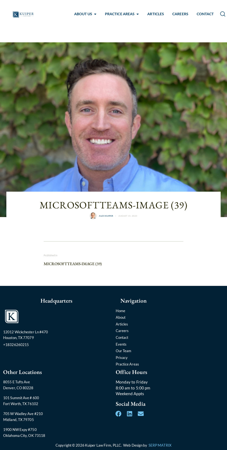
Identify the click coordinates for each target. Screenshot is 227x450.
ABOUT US (85, 14)
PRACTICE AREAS (122, 14)
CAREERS (180, 14)
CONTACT (205, 14)
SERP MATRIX (160, 445)
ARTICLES (155, 14)
